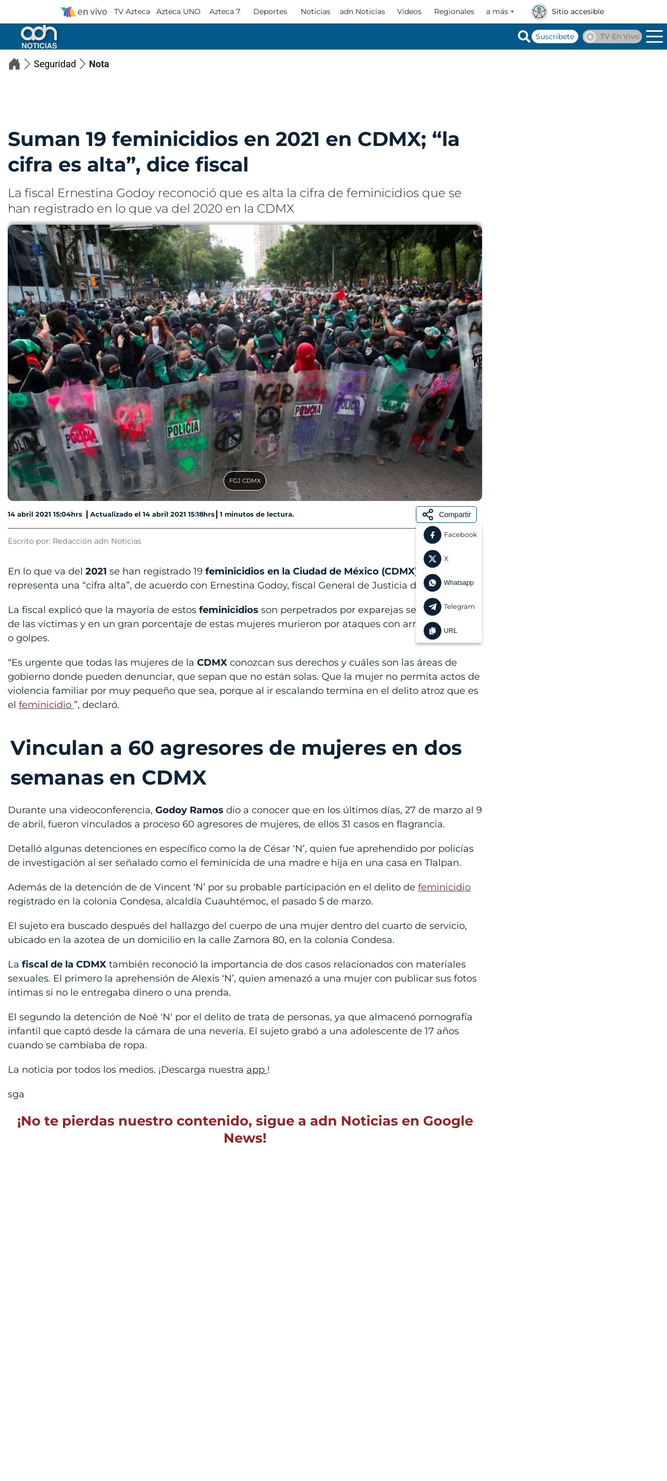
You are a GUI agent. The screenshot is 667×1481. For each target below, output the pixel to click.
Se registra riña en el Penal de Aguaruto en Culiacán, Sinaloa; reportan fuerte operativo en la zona (277, 1345)
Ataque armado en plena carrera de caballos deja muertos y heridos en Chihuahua (561, 455)
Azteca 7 (224, 11)
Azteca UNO (178, 11)
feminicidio (46, 705)
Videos (409, 11)
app (256, 1069)
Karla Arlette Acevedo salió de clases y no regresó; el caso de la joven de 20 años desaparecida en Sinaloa (103, 1345)
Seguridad (61, 63)
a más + (500, 11)
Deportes (270, 11)
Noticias (315, 11)
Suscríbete (555, 36)
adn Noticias (362, 11)
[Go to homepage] (38, 36)
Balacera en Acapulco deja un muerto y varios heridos (440, 1340)
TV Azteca (132, 11)
